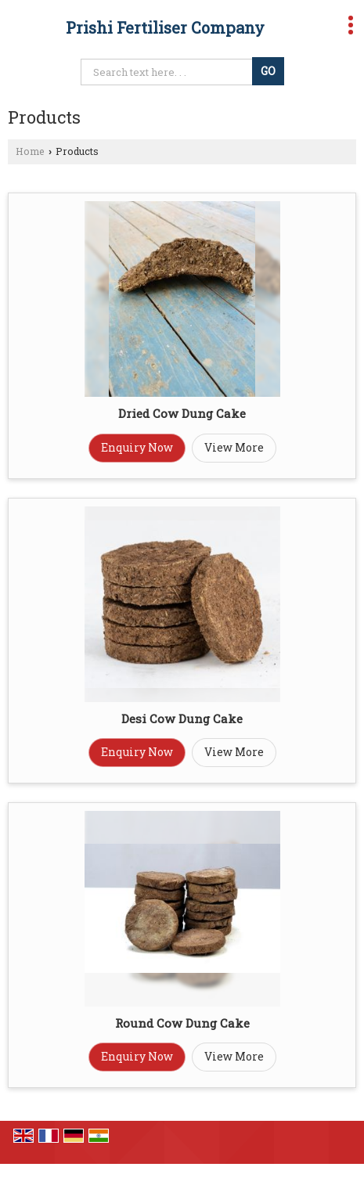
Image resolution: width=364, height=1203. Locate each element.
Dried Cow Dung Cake (182, 413)
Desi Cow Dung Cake (182, 718)
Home (30, 151)
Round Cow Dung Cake (182, 1023)
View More (234, 447)
